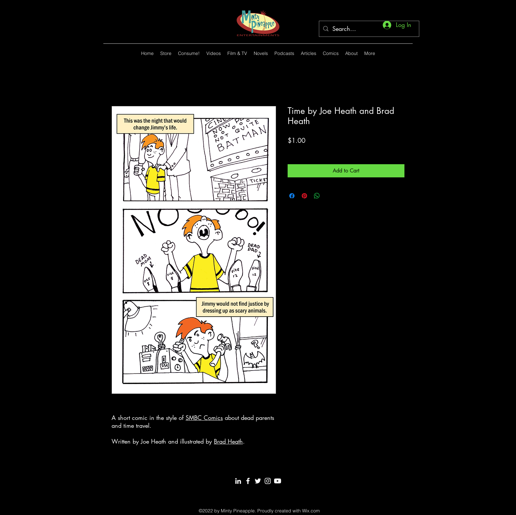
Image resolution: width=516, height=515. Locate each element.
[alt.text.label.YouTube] (399, 53)
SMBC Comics (204, 418)
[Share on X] (329, 196)
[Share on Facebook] (292, 196)
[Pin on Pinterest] (304, 196)
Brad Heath (228, 441)
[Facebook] (248, 481)
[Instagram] (268, 481)
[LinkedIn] (238, 481)
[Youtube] (277, 481)
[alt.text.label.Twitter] (409, 53)
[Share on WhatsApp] (317, 196)
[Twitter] (258, 481)
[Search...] (368, 29)
